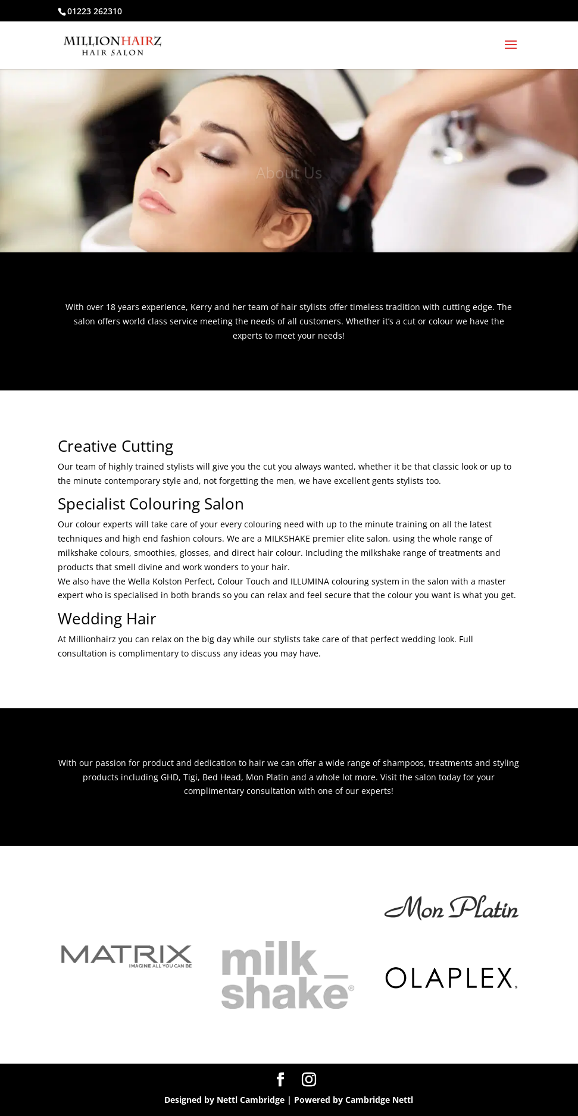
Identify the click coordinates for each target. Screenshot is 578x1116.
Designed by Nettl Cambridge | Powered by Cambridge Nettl (288, 1099)
